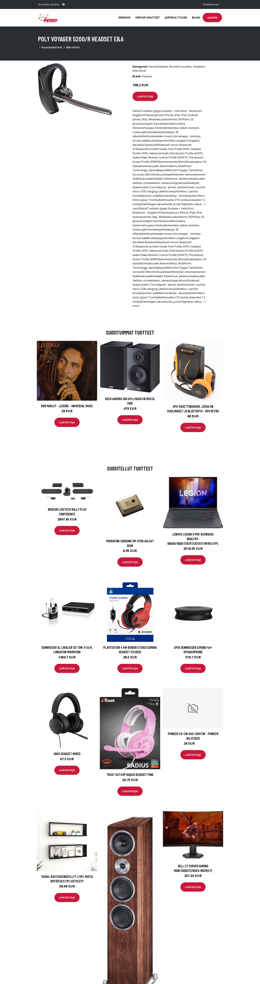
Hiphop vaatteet (147, 17)
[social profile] (63, 4)
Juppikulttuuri (176, 17)
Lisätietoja (145, 96)
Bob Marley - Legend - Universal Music (67, 406)
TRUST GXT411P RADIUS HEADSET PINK (130, 774)
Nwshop (124, 17)
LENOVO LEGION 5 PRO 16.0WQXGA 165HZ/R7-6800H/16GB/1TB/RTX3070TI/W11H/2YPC (193, 538)
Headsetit (199, 66)
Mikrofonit (73, 47)
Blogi (196, 17)
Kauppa (212, 17)
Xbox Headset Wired (67, 754)
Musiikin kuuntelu (180, 66)
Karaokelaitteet (52, 47)
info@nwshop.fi (211, 4)
